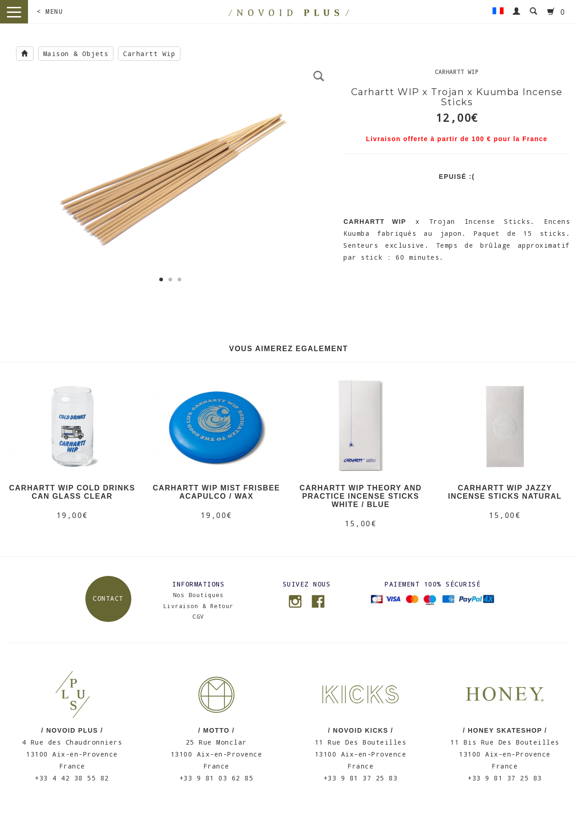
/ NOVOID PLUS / (72, 730)
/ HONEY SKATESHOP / (505, 730)
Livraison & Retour (198, 605)
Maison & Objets (76, 53)
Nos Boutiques (198, 594)
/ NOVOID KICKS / (360, 730)
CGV (198, 616)
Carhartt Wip (149, 53)
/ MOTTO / (216, 730)
